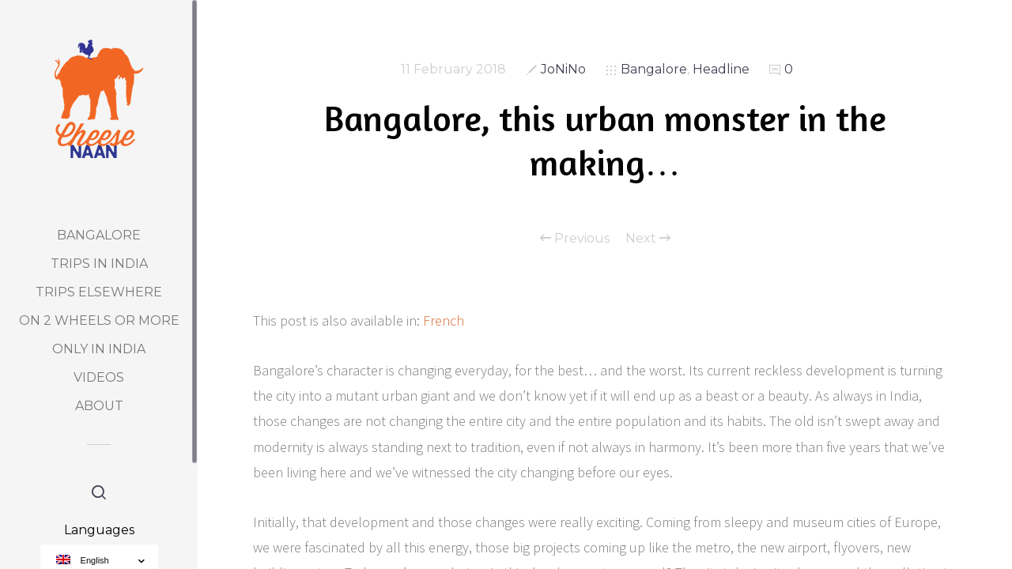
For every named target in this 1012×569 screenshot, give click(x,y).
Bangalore (99, 235)
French (443, 320)
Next (647, 238)
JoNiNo (563, 69)
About (99, 405)
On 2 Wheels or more (99, 320)
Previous (575, 238)
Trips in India (99, 263)
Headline (721, 69)
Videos (99, 377)
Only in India (98, 348)
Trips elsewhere (99, 292)
